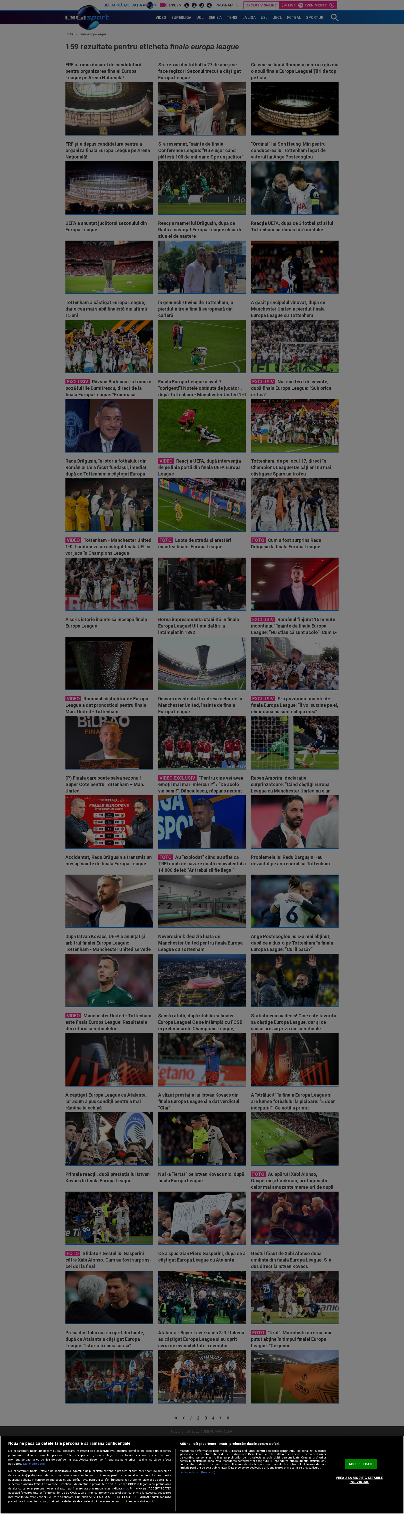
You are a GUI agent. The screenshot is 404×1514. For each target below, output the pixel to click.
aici (125, 1488)
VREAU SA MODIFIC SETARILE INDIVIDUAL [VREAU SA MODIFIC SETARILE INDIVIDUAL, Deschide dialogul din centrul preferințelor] (359, 1480)
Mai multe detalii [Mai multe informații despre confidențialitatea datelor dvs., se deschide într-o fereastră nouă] (34, 1463)
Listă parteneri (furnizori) (197, 1472)
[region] (202, 1475)
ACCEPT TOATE (361, 1464)
